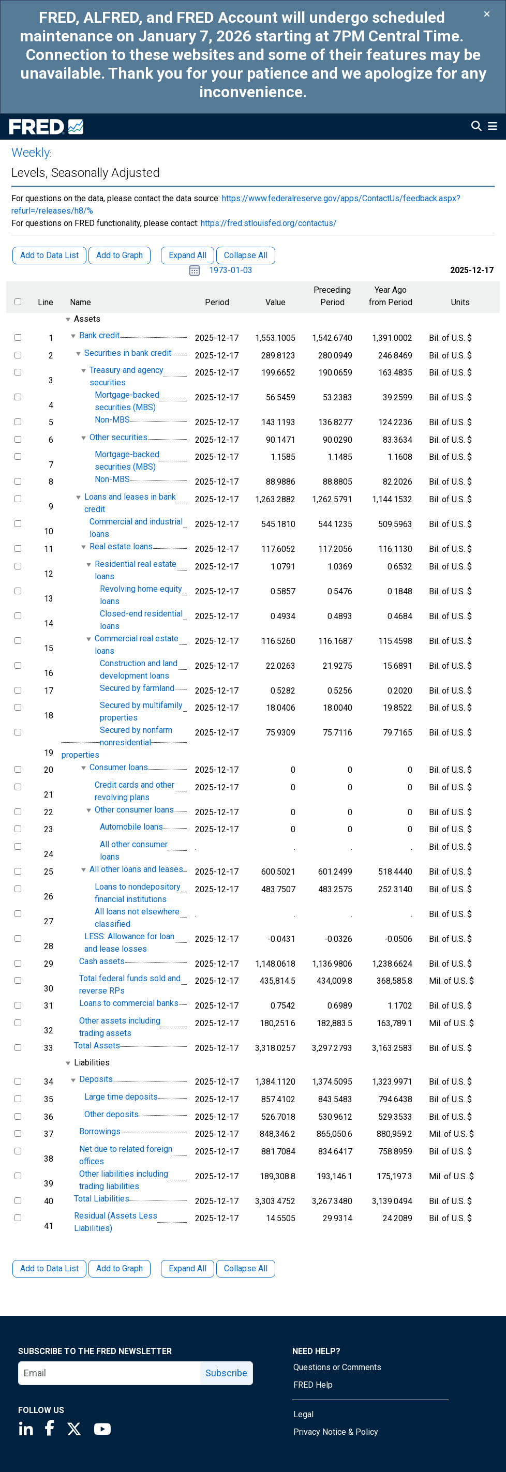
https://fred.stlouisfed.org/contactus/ (269, 223)
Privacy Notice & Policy (335, 1432)
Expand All (187, 1268)
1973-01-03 (230, 270)
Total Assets (97, 1045)
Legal (303, 1414)
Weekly (30, 152)
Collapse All (245, 1268)
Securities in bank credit (127, 353)
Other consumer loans (134, 810)
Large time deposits (121, 1097)
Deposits (96, 1080)
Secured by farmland (137, 688)
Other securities (118, 437)
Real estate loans (121, 546)
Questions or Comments (337, 1367)
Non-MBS (112, 420)
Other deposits (111, 1114)
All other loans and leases (136, 869)
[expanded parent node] (67, 319)
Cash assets (102, 961)
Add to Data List (49, 1268)
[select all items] (17, 301)
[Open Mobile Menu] (492, 127)
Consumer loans (119, 767)
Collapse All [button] (245, 255)
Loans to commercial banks (128, 1003)
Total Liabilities (101, 1199)
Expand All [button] (187, 255)
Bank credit (99, 335)
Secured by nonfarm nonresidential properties (117, 742)
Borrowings (100, 1131)
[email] (110, 1373)
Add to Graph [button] (119, 255)
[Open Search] (476, 127)
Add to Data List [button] (49, 255)
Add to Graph (119, 1268)
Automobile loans (131, 827)
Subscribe (226, 1373)
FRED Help (313, 1385)
